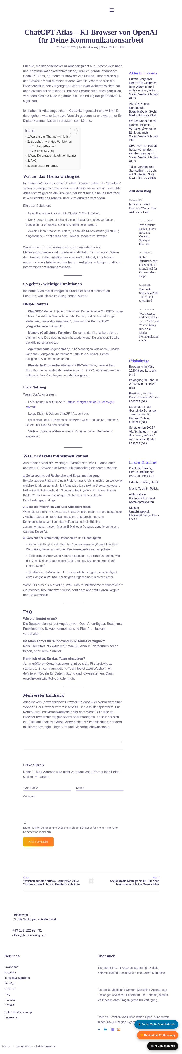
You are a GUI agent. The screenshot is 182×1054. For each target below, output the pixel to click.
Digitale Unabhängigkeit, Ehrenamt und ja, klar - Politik (144, 513)
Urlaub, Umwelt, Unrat (143, 482)
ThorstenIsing (90, 47)
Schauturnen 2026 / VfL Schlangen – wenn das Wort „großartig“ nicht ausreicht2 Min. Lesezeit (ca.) (143, 435)
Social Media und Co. (113, 47)
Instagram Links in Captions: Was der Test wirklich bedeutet (142, 208)
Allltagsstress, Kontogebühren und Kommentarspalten (142, 498)
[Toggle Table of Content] (71, 131)
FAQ (33, 160)
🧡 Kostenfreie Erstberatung (157, 1035)
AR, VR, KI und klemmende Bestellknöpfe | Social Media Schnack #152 (143, 109)
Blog (7, 994)
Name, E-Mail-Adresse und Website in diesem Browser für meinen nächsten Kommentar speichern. (70, 829)
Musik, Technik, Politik (143, 488)
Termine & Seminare (17, 977)
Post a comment (38, 842)
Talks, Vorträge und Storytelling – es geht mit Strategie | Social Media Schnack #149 (142, 172)
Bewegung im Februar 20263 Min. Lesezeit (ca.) (143, 384)
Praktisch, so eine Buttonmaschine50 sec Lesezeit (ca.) (144, 397)
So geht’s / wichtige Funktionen (51, 141)
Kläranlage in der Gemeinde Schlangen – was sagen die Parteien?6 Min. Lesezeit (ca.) (143, 414)
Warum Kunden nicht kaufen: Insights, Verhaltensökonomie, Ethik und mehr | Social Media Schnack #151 (143, 130)
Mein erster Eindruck (44, 165)
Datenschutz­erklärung (18, 1011)
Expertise (10, 972)
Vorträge (10, 983)
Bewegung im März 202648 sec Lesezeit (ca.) (142, 370)
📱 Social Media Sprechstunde (156, 1024)
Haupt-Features (46, 146)
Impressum (11, 1017)
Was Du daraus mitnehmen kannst (53, 155)
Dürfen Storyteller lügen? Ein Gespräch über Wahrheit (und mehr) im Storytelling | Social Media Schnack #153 (143, 89)
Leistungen (11, 966)
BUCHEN (10, 988)
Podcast (10, 999)
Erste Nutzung (45, 150)
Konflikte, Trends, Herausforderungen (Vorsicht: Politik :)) (141, 472)
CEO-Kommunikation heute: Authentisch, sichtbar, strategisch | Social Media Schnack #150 (143, 153)
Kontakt (9, 1005)
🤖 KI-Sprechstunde (163, 1045)
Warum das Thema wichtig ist (49, 136)
